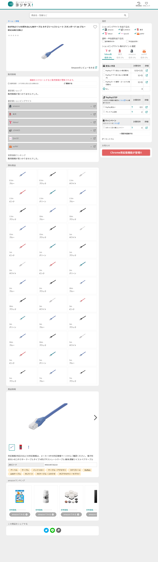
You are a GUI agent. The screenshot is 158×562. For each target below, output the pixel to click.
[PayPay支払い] (146, 107)
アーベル (13, 470)
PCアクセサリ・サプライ (69, 474)
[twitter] (46, 531)
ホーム (10, 21)
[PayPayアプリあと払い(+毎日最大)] (146, 75)
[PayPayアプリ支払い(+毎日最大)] (146, 70)
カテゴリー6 (75, 470)
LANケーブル (15, 474)
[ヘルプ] (132, 107)
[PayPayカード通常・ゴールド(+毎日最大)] (146, 82)
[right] (95, 418)
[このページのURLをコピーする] (58, 530)
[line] (52, 531)
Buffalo (87, 470)
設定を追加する (126, 134)
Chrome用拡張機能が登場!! (126, 152)
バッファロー (38, 470)
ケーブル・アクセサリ (57, 470)
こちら (122, 100)
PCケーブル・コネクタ (46, 474)
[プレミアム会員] (146, 112)
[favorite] (95, 27)
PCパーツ (29, 474)
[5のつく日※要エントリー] (146, 127)
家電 (17, 21)
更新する (68, 83)
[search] (125, 15)
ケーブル (25, 470)
